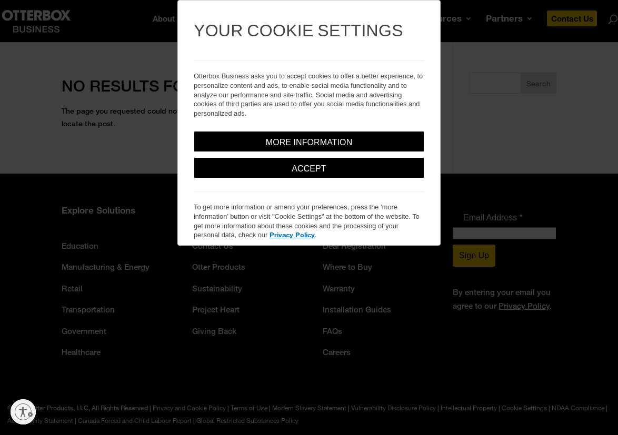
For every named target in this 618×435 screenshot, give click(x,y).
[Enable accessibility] (23, 411)
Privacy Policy (292, 234)
